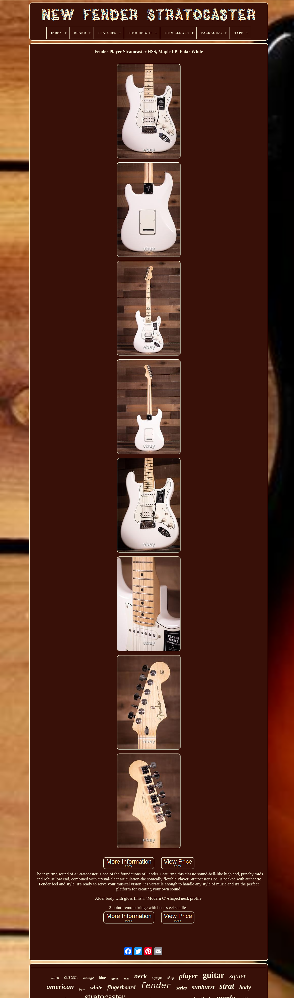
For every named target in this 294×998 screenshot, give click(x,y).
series (181, 987)
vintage (88, 978)
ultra (55, 977)
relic (126, 978)
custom (71, 977)
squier (237, 976)
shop (170, 978)
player (188, 976)
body (245, 987)
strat (226, 985)
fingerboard (121, 987)
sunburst (203, 987)
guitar (213, 975)
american (60, 986)
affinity (115, 978)
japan (82, 989)
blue (102, 977)
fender (155, 986)
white (96, 987)
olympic (157, 978)
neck (140, 976)
